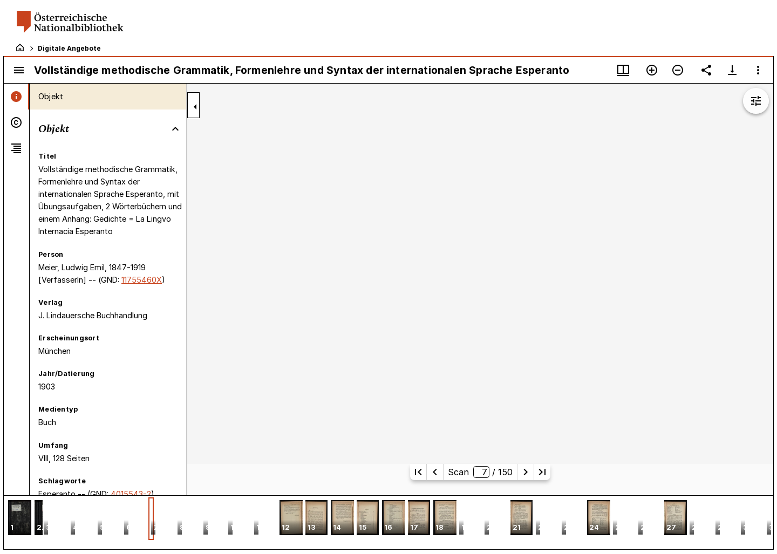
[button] (19, 518)
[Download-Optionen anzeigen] (732, 70)
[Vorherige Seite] (435, 472)
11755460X (141, 279)
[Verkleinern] (678, 70)
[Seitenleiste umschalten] (19, 70)
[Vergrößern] (652, 70)
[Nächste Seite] (525, 472)
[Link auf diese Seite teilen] (706, 70)
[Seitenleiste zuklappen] (195, 106)
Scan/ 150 (480, 472)
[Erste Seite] (418, 472)
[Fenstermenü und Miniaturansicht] (623, 70)
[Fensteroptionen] (758, 70)
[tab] (16, 97)
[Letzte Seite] (542, 472)
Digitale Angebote (69, 48)
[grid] (388, 522)
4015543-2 (131, 493)
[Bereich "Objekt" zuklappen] (175, 129)
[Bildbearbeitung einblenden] (756, 101)
